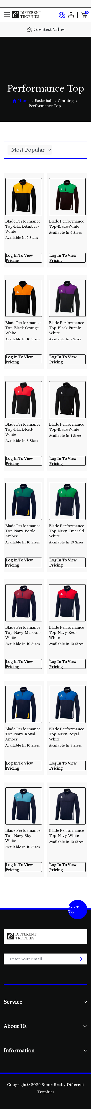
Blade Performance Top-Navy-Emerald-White (67, 530)
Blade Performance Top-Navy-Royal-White (67, 733)
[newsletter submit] (79, 959)
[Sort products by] (30, 150)
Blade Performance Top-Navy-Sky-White (23, 834)
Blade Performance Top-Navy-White (67, 834)
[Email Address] (45, 959)
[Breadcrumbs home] (20, 100)
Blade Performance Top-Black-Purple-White (67, 327)
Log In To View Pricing (19, 258)
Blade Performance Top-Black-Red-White (23, 428)
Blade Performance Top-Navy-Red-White (67, 631)
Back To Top (74, 909)
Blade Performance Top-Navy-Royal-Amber (23, 733)
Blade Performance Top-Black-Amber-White (23, 225)
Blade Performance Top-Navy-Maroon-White (23, 631)
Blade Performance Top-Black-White (67, 225)
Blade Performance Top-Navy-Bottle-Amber (23, 530)
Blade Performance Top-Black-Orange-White (23, 327)
